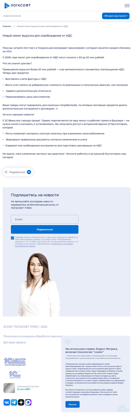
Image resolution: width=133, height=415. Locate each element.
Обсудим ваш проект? (115, 15)
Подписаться (45, 229)
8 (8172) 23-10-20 (12, 16)
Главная (7, 26)
